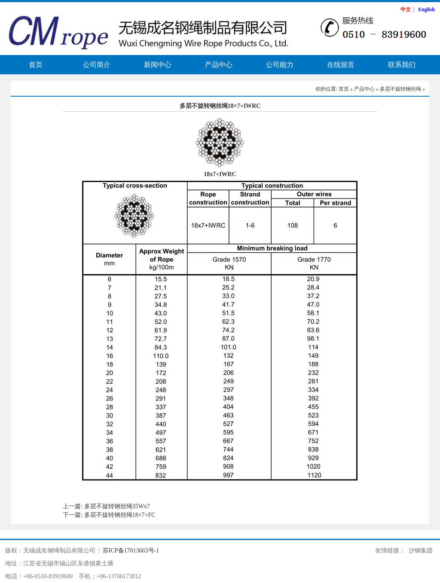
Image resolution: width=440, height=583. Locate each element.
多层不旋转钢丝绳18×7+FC (120, 515)
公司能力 (279, 64)
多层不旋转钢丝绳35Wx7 (117, 506)
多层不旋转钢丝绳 (400, 89)
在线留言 (340, 64)
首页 (36, 64)
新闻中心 (157, 64)
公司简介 (96, 64)
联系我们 (402, 64)
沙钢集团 (421, 550)
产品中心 (218, 64)
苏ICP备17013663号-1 (131, 550)
